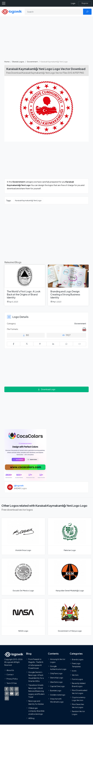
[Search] (54, 12)
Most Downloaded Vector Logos (79, 691)
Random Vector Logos (78, 712)
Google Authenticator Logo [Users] (58, 667)
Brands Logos (18, 61)
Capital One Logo (57, 686)
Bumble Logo (55, 690)
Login (73, 3)
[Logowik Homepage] (11, 11)
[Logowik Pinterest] (7, 693)
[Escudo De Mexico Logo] (23, 576)
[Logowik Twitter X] (11, 689)
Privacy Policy (12, 679)
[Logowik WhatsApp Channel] (7, 698)
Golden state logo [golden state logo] (57, 695)
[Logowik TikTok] (17, 693)
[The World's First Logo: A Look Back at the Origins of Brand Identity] (24, 285)
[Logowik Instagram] (16, 689)
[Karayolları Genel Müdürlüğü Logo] (70, 576)
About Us (10, 670)
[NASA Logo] (23, 617)
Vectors (75, 675)
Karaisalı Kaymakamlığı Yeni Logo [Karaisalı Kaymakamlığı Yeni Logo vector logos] (28, 200)
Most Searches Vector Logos (78, 705)
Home (7, 61)
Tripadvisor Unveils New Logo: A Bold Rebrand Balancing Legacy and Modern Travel (36, 691)
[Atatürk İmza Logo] (23, 536)
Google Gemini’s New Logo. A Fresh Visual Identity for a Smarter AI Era (36, 676)
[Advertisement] (46, 40)
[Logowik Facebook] (6, 689)
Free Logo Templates (76, 664)
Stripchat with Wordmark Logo (57, 700)
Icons (74, 671)
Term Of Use (12, 683)
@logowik (19, 485)
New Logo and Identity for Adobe (36, 702)
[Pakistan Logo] (70, 536)
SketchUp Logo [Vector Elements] (56, 678)
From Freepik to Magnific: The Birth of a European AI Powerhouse (35, 663)
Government (32, 61)
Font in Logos (77, 679)
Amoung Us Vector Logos (57, 660)
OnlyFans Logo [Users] (56, 673)
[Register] (85, 3)
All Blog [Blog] (31, 718)
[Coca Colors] (25, 454)
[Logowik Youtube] (12, 693)
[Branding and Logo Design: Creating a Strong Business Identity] (68, 285)
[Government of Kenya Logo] (70, 617)
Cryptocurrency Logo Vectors (78, 698)
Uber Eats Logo (56, 682)
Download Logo (46, 389)
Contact (10, 674)
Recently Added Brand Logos (78, 684)
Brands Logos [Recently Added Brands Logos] (77, 659)
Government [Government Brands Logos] (80, 323)
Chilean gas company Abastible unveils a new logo (36, 711)
